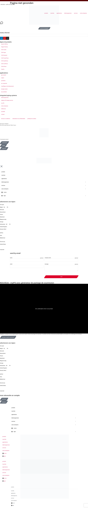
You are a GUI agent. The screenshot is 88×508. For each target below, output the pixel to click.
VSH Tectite (3, 49)
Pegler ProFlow (4, 46)
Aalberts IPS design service (7, 100)
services (76, 13)
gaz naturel (3, 75)
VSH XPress (3, 66)
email (11, 264)
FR (7, 207)
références (3, 108)
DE (6, 224)
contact (2, 114)
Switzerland (2, 224)
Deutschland (2, 212)
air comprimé (4, 83)
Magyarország (3, 219)
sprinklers (3, 80)
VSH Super (3, 52)
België (1, 207)
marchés (52, 13)
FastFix (2, 69)
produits (46, 13)
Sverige (1, 221)
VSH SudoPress (4, 60)
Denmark (2, 209)
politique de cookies (31, 118)
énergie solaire (4, 89)
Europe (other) (3, 229)
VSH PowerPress (4, 58)
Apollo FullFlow (4, 44)
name (11, 257)
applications (59, 13)
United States (3, 244)
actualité (3, 111)
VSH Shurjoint (4, 55)
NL (4, 207)
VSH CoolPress (4, 63)
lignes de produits (6, 42)
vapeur (2, 77)
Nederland (2, 217)
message (46, 264)
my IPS (2, 103)
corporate (2, 249)
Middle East (2, 237)
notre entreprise (83, 13)
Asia (1, 235)
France (1, 214)
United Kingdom (3, 226)
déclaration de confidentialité (19, 118)
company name (48, 257)
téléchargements (68, 13)
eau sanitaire (4, 91)
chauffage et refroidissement (7, 86)
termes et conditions (5, 118)
